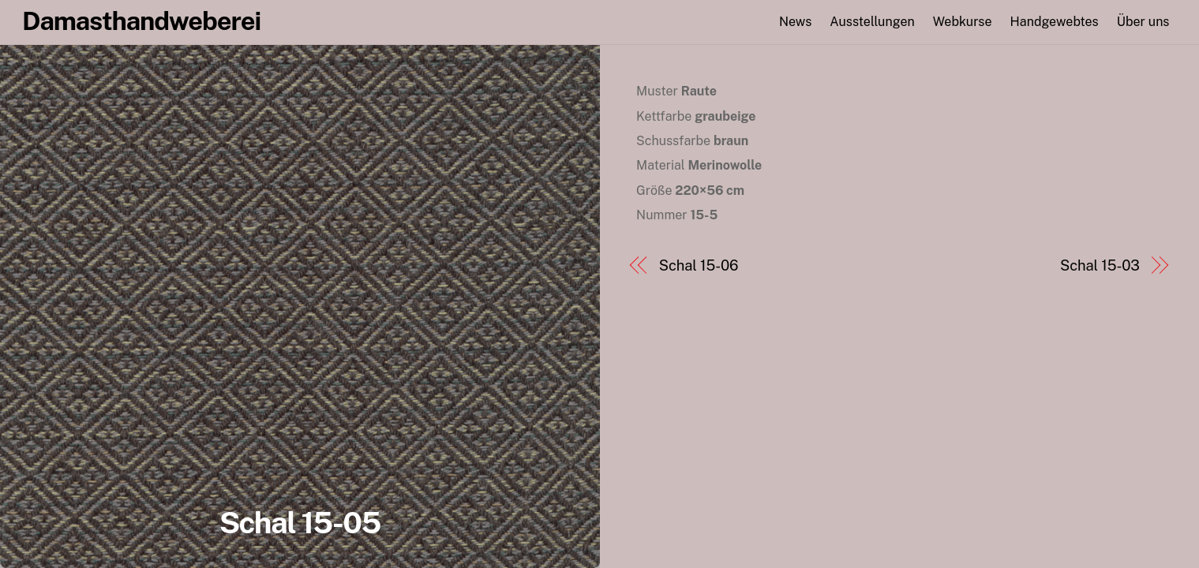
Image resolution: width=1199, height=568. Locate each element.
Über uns (1143, 21)
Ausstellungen (872, 21)
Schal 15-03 (1100, 265)
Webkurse (962, 21)
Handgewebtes (1054, 21)
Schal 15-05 (299, 522)
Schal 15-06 (699, 265)
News (795, 21)
